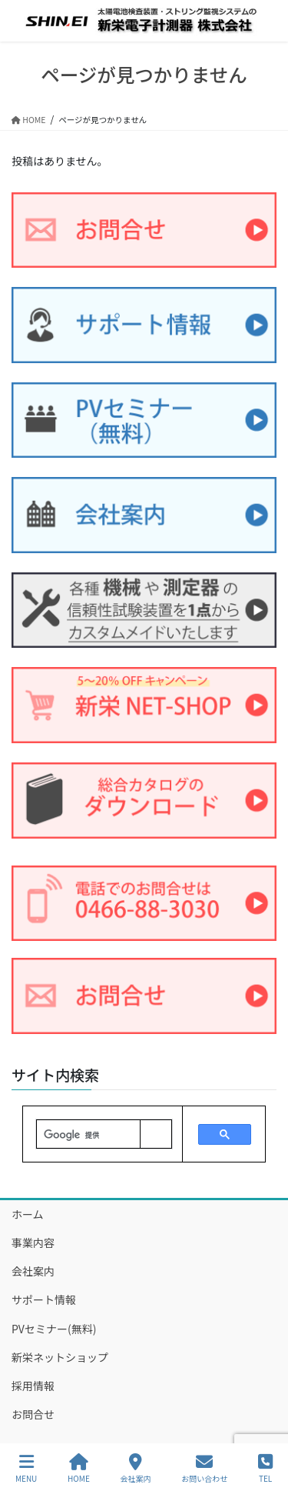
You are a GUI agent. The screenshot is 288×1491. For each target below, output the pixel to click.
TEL (265, 1468)
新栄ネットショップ (60, 1357)
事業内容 (33, 1242)
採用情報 (33, 1385)
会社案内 (33, 1271)
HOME (79, 1468)
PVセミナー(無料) (54, 1328)
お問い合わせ (204, 1468)
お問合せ (33, 1414)
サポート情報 (44, 1299)
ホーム (28, 1214)
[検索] (88, 1135)
